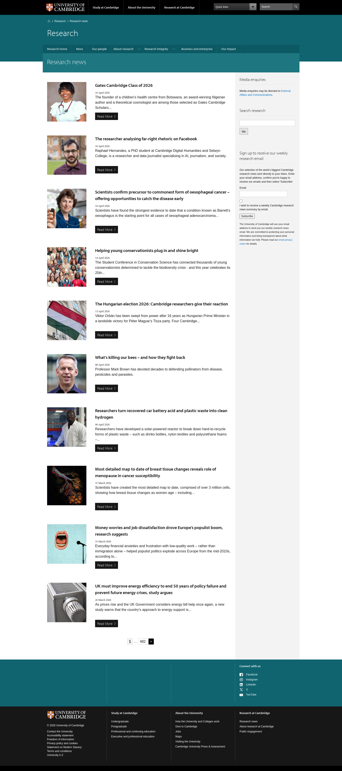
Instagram (252, 679)
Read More (105, 116)
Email (242, 187)
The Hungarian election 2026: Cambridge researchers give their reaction (161, 304)
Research (60, 21)
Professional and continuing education (133, 731)
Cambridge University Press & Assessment (200, 746)
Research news (248, 721)
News (79, 49)
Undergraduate (120, 721)
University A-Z (55, 755)
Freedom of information (60, 739)
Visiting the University (187, 741)
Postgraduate (119, 726)
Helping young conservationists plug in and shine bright (146, 250)
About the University (141, 7)
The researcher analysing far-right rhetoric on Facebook (146, 138)
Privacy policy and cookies (62, 743)
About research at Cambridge (256, 726)
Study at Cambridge (106, 7)
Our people (99, 49)
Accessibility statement (60, 735)
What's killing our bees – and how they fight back (140, 357)
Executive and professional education (133, 736)
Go (244, 131)
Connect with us (250, 666)
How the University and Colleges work (197, 721)
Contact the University (60, 731)
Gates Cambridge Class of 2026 (124, 85)
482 (143, 641)
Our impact (228, 49)
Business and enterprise (196, 49)
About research (123, 49)
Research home (57, 49)
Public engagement (250, 731)
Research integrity (156, 49)
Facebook (252, 674)
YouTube (251, 694)
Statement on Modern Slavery (64, 747)
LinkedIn (251, 684)
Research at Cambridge (179, 7)
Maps (178, 736)
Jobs (178, 731)
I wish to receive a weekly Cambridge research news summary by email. (266, 207)
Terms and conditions (59, 751)
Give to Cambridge (186, 726)
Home (49, 21)
